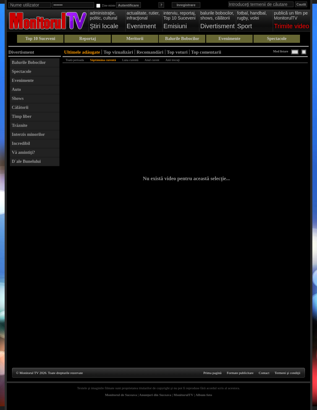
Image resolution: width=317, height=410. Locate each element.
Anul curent (152, 60)
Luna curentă (130, 60)
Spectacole (276, 38)
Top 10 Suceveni (40, 38)
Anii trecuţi (172, 60)
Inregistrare (186, 5)
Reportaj (87, 38)
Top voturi (177, 52)
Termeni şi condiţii (287, 373)
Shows (18, 98)
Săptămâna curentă (103, 60)
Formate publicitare (240, 373)
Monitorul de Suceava (121, 395)
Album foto (204, 395)
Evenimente (230, 38)
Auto (16, 89)
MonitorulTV (183, 395)
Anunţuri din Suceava (155, 395)
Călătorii (20, 107)
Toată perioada (75, 60)
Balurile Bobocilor (182, 38)
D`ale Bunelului (26, 161)
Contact (264, 373)
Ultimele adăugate (82, 52)
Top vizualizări (118, 52)
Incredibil (21, 143)
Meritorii (134, 38)
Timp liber (22, 116)
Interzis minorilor (28, 134)
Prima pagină (212, 373)
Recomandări (150, 52)
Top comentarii (206, 52)
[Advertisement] (34, 262)
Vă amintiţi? (23, 152)
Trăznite (19, 125)
